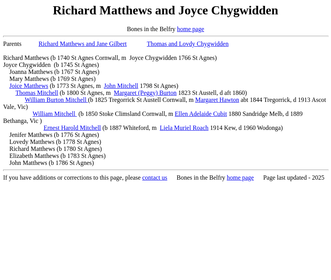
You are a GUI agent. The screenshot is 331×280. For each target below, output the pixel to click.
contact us (154, 177)
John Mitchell (121, 85)
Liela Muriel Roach (184, 127)
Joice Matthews (28, 85)
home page (190, 29)
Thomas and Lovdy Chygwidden (187, 43)
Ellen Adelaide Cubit (201, 113)
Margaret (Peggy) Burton (145, 92)
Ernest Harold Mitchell (72, 127)
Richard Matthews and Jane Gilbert (83, 43)
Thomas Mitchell (37, 92)
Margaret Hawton (217, 99)
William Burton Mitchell (56, 99)
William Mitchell (55, 113)
